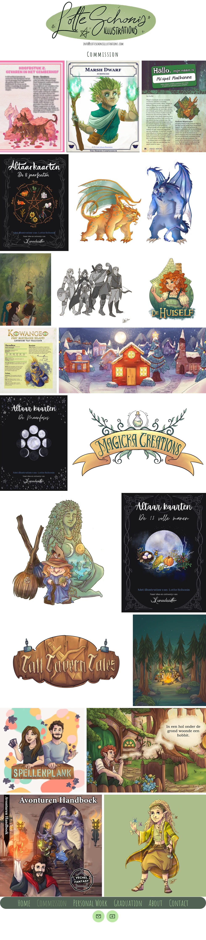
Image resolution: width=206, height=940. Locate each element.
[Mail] (98, 916)
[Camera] (112, 916)
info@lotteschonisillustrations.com (103, 43)
